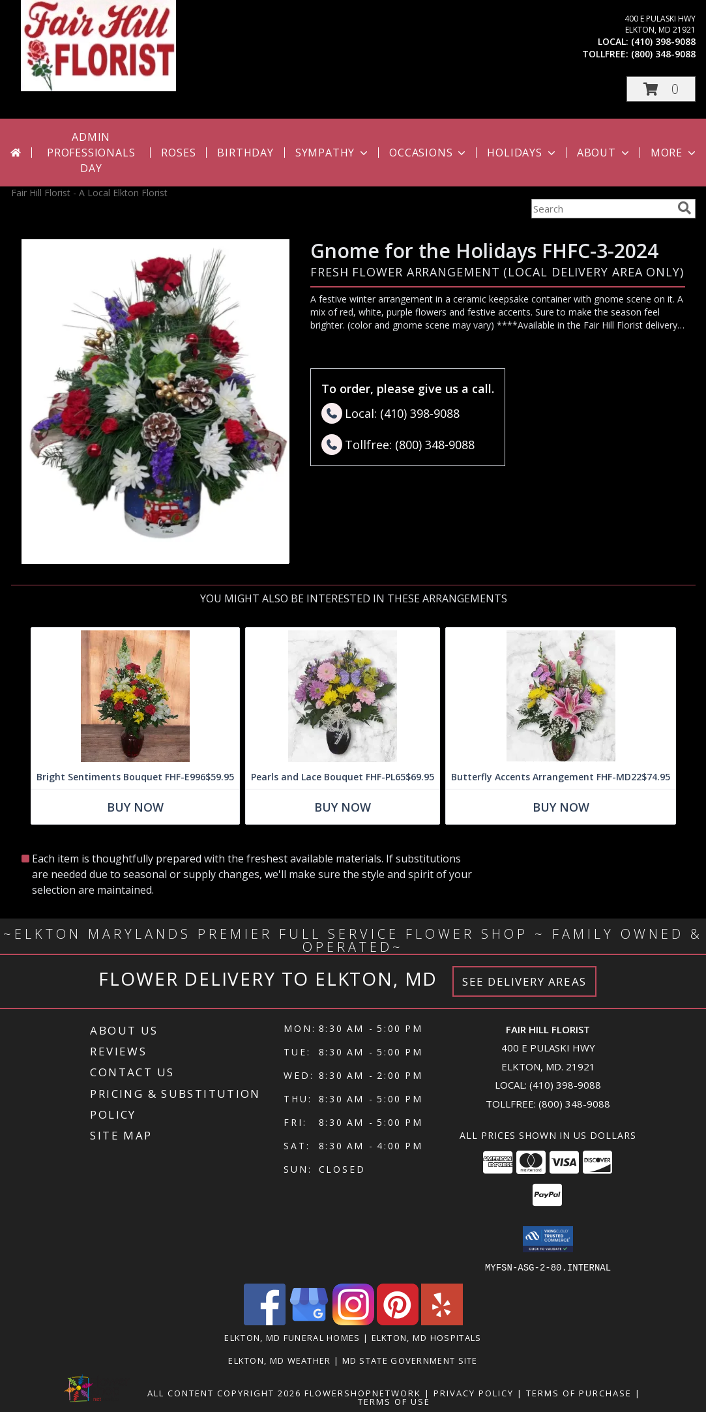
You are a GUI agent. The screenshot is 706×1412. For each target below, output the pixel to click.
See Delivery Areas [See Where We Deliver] (524, 981)
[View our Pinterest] (398, 1321)
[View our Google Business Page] (309, 1321)
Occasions (428, 152)
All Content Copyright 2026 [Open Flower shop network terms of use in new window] (224, 1392)
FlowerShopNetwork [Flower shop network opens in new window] (362, 1392)
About (604, 152)
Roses (178, 152)
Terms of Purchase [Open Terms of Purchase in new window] (579, 1392)
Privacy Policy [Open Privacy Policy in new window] (474, 1392)
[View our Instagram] (353, 1321)
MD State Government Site (410, 1360)
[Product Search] (601, 208)
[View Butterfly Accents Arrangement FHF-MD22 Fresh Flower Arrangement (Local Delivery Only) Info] (560, 696)
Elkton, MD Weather (279, 1360)
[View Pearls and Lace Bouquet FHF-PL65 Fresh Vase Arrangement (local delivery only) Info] (342, 696)
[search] (684, 208)
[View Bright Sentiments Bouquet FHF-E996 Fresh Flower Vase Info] (135, 696)
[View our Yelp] (442, 1321)
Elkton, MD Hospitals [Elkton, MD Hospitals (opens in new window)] (427, 1337)
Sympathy (332, 152)
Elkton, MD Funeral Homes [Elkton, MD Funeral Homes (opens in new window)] (292, 1337)
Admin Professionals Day (91, 152)
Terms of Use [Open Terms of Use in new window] (394, 1401)
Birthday (245, 152)
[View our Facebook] (265, 1321)
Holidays (522, 152)
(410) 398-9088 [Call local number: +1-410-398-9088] (663, 41)
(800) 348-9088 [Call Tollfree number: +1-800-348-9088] (574, 1103)
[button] (661, 89)
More (674, 152)
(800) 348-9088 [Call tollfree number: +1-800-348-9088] (663, 54)
